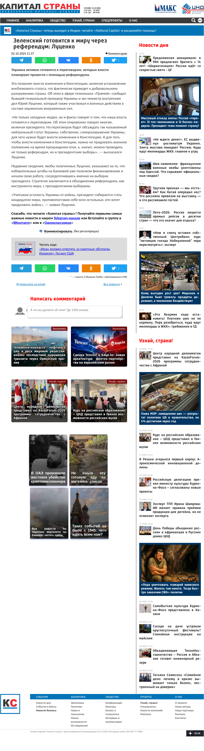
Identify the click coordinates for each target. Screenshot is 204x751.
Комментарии (117, 53)
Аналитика (34, 20)
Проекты (146, 697)
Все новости (112, 284)
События (42, 697)
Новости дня (153, 45)
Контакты (180, 718)
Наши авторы (183, 706)
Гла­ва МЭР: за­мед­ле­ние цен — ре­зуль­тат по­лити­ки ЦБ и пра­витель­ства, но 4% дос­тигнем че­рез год (170, 417)
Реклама (180, 714)
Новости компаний (151, 710)
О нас (133, 20)
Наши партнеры (184, 710)
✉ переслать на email (30, 284)
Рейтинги (145, 714)
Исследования (79, 725)
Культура (111, 706)
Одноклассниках (57, 222)
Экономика (59, 328)
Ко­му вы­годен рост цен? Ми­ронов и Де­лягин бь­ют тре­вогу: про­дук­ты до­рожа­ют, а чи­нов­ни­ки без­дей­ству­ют (170, 297)
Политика (76, 706)
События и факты (46, 706)
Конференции (114, 703)
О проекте (181, 703)
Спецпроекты (112, 20)
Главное (13, 20)
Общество (58, 20)
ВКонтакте (21, 222)
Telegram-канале (67, 218)
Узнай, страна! (83, 20)
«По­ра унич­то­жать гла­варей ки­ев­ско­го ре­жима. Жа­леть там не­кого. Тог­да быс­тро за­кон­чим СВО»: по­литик (170, 588)
